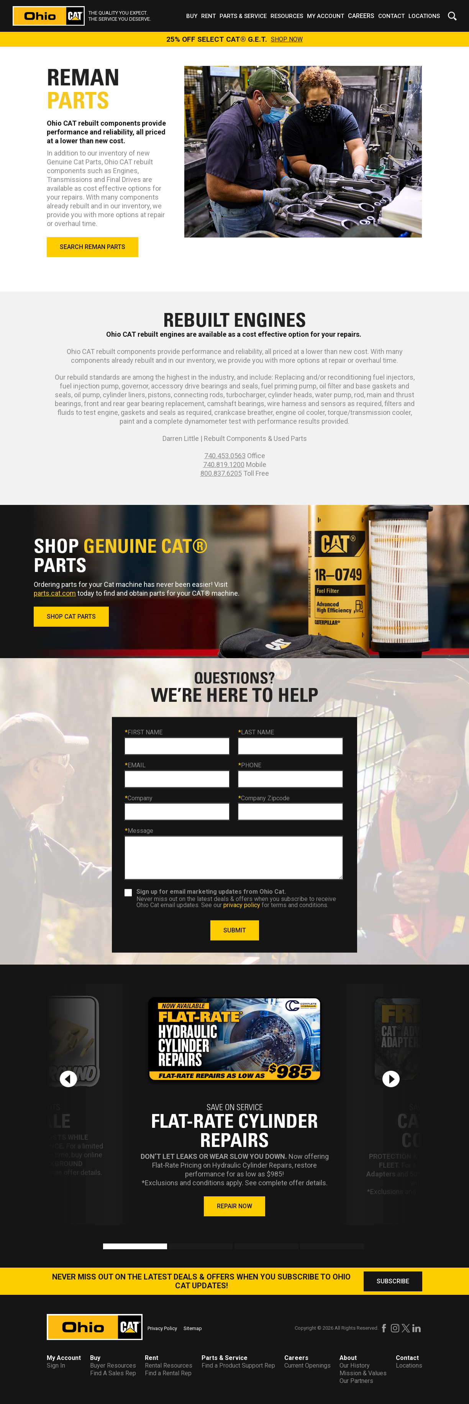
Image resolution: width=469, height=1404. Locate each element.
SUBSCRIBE (393, 1281)
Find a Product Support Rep (238, 1365)
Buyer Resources (113, 1365)
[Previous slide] (68, 1079)
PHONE (249, 765)
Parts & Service (243, 16)
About (348, 1357)
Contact (391, 16)
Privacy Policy (162, 1328)
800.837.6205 (221, 473)
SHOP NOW (287, 39)
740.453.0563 (225, 456)
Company (139, 798)
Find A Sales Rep (113, 1373)
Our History (354, 1365)
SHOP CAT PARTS (71, 616)
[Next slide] (390, 1079)
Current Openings (307, 1365)
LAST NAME (256, 732)
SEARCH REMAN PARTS (92, 247)
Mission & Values (363, 1373)
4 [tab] (304, 1247)
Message (139, 831)
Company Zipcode (264, 798)
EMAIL (135, 765)
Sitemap (193, 1328)
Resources (287, 16)
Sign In (56, 1365)
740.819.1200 (223, 464)
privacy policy (241, 904)
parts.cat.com (55, 593)
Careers (361, 16)
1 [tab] (107, 1247)
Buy (191, 16)
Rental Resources (168, 1365)
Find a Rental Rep (168, 1373)
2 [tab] (173, 1247)
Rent (208, 16)
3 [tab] (238, 1247)
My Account (325, 16)
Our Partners (356, 1380)
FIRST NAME (143, 732)
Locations (424, 16)
